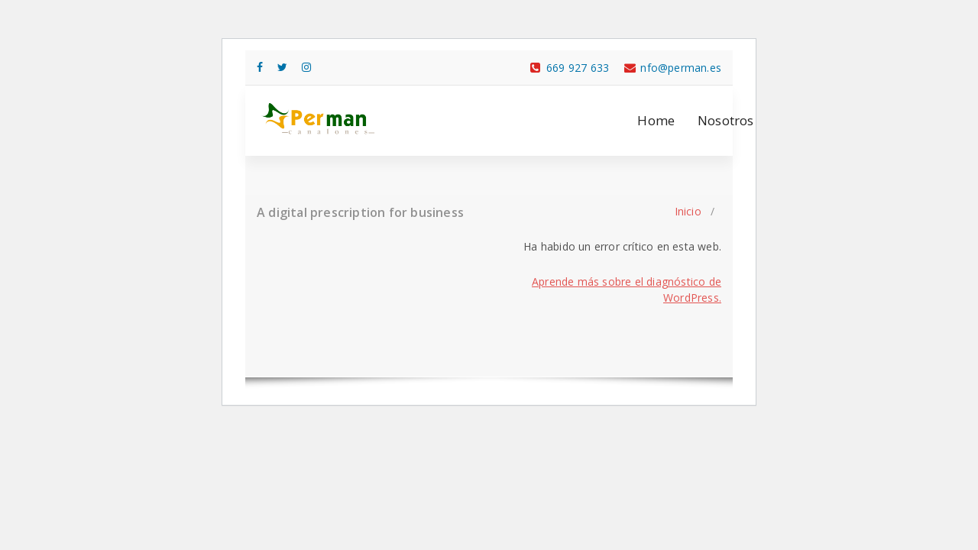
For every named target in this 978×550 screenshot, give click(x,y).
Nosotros (726, 120)
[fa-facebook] (260, 67)
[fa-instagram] (306, 67)
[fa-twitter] (282, 67)
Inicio (688, 211)
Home (656, 120)
